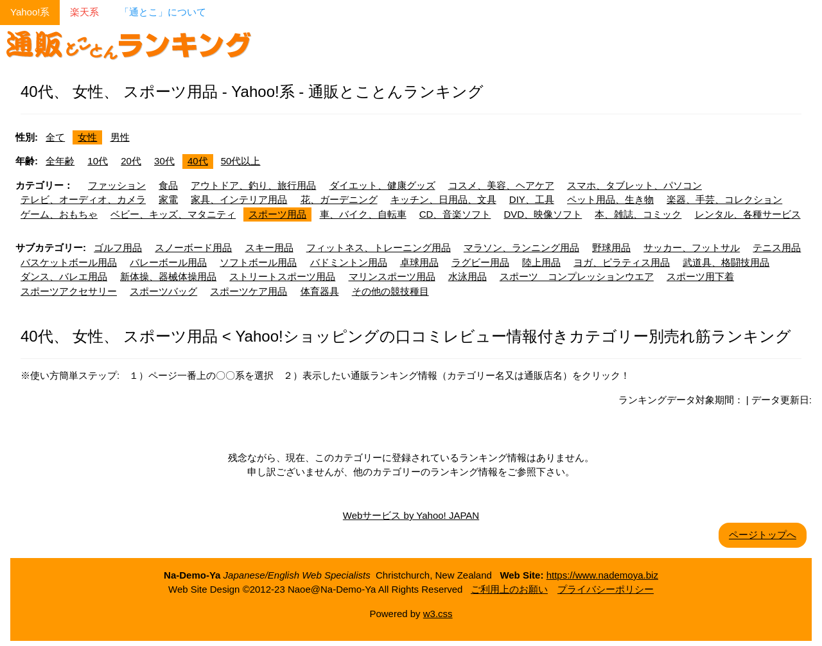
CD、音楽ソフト (455, 214)
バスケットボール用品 (69, 262)
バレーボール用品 (168, 262)
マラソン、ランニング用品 (521, 247)
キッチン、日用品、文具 (443, 199)
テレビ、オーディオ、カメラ (83, 199)
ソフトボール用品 (258, 262)
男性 (120, 137)
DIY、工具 (531, 199)
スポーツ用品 (277, 214)
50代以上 (241, 160)
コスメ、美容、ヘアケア (501, 185)
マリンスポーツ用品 (392, 276)
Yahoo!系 (29, 11)
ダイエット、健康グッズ (382, 185)
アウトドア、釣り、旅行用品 (253, 185)
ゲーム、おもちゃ (59, 214)
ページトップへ (762, 534)
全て (55, 137)
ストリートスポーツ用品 (282, 276)
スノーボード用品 (193, 247)
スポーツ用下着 (700, 276)
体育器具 (320, 291)
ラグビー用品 (480, 262)
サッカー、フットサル (691, 247)
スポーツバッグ (163, 291)
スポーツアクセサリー (69, 291)
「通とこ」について (162, 11)
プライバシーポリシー (605, 589)
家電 (168, 199)
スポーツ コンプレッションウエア (577, 276)
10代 (97, 160)
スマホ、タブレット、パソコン (634, 185)
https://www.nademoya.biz (602, 575)
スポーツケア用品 (248, 291)
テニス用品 (777, 247)
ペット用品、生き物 (610, 199)
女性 (87, 137)
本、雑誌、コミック (638, 214)
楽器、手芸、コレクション (724, 199)
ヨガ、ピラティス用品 (621, 262)
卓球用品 (419, 262)
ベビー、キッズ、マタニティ (173, 214)
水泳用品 (467, 276)
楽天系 (84, 11)
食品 (168, 185)
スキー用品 (269, 247)
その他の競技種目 (390, 291)
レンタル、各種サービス (748, 214)
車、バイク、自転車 (363, 214)
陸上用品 (541, 262)
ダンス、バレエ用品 (64, 276)
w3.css (438, 613)
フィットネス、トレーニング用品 (378, 247)
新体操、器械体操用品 (168, 276)
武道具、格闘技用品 (726, 262)
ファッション (117, 185)
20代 (131, 160)
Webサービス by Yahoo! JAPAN (411, 515)
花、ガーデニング (339, 199)
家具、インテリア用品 (239, 199)
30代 (164, 160)
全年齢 (60, 160)
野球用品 (611, 247)
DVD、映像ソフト (543, 214)
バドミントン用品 (348, 262)
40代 (198, 160)
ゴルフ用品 (118, 247)
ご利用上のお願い (509, 589)
